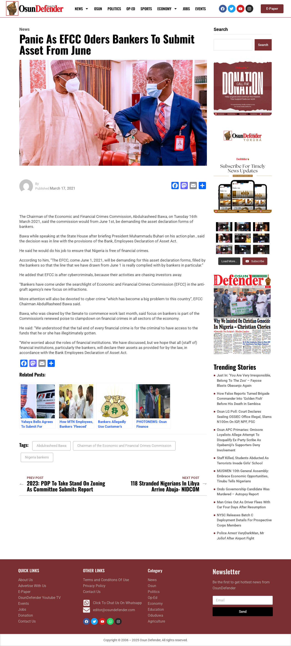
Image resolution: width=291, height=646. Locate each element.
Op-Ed (130, 8)
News (82, 9)
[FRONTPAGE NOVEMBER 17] (243, 314)
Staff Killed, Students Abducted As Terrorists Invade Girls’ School (243, 460)
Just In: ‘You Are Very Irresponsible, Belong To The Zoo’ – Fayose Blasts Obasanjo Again (244, 380)
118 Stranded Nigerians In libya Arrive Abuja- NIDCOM (165, 486)
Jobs (186, 8)
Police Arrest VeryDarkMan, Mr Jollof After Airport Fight (240, 535)
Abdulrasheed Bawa (51, 446)
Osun (98, 8)
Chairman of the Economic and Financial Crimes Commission (124, 446)
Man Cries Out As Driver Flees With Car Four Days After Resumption (243, 504)
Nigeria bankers (37, 457)
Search (221, 29)
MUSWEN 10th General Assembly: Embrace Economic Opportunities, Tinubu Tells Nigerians (243, 476)
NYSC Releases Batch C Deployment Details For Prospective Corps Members (244, 520)
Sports (146, 8)
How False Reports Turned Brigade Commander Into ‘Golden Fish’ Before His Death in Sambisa (243, 399)
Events (200, 8)
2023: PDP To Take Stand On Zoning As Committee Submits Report (66, 486)
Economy (167, 9)
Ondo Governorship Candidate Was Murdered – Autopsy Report (243, 491)
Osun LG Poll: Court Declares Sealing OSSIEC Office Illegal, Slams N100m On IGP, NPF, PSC (244, 416)
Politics (114, 8)
